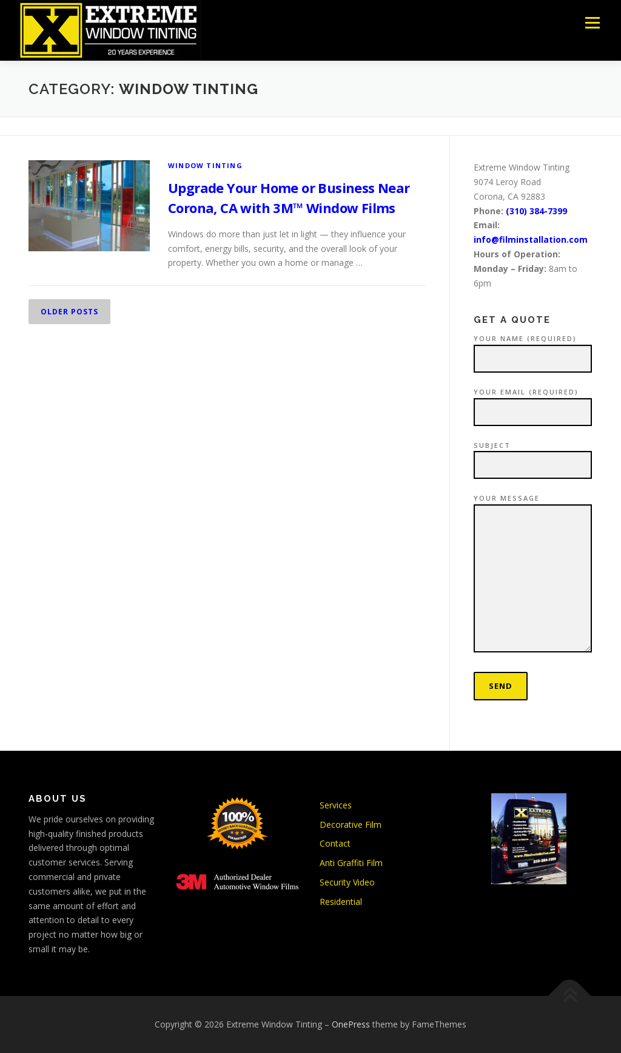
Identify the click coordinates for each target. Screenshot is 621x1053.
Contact (335, 843)
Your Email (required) (533, 402)
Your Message (533, 573)
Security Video (347, 882)
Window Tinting (205, 165)
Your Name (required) (533, 349)
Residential (341, 901)
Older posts (69, 311)
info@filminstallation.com (531, 239)
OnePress (351, 1024)
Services (336, 805)
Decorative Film (350, 824)
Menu (592, 23)
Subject (533, 456)
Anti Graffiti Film (351, 862)
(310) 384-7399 (536, 211)
